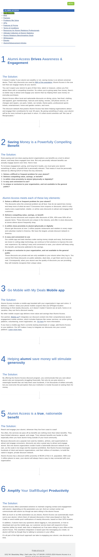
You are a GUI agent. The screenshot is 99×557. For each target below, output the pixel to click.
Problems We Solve (11, 15)
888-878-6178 (38, 545)
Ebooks (6, 35)
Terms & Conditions (11, 22)
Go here (40, 316)
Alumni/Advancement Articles (14, 37)
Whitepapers (8, 32)
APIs (5, 17)
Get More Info (8, 7)
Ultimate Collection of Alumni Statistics (18, 27)
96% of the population (43, 76)
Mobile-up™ (16, 311)
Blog (5, 10)
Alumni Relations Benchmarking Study (18, 30)
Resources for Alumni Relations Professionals (21, 25)
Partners (6, 12)
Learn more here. (15, 324)
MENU (70, 4)
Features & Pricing (10, 20)
